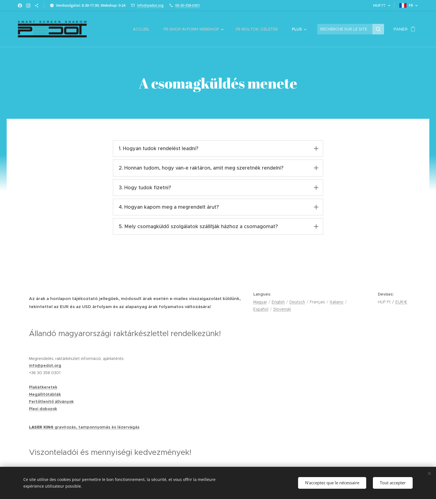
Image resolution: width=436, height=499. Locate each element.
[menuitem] (144, 29)
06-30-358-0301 (187, 5)
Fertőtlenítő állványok (51, 401)
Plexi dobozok (43, 408)
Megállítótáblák (45, 394)
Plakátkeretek (43, 387)
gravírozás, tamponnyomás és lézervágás (97, 427)
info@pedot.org (150, 5)
